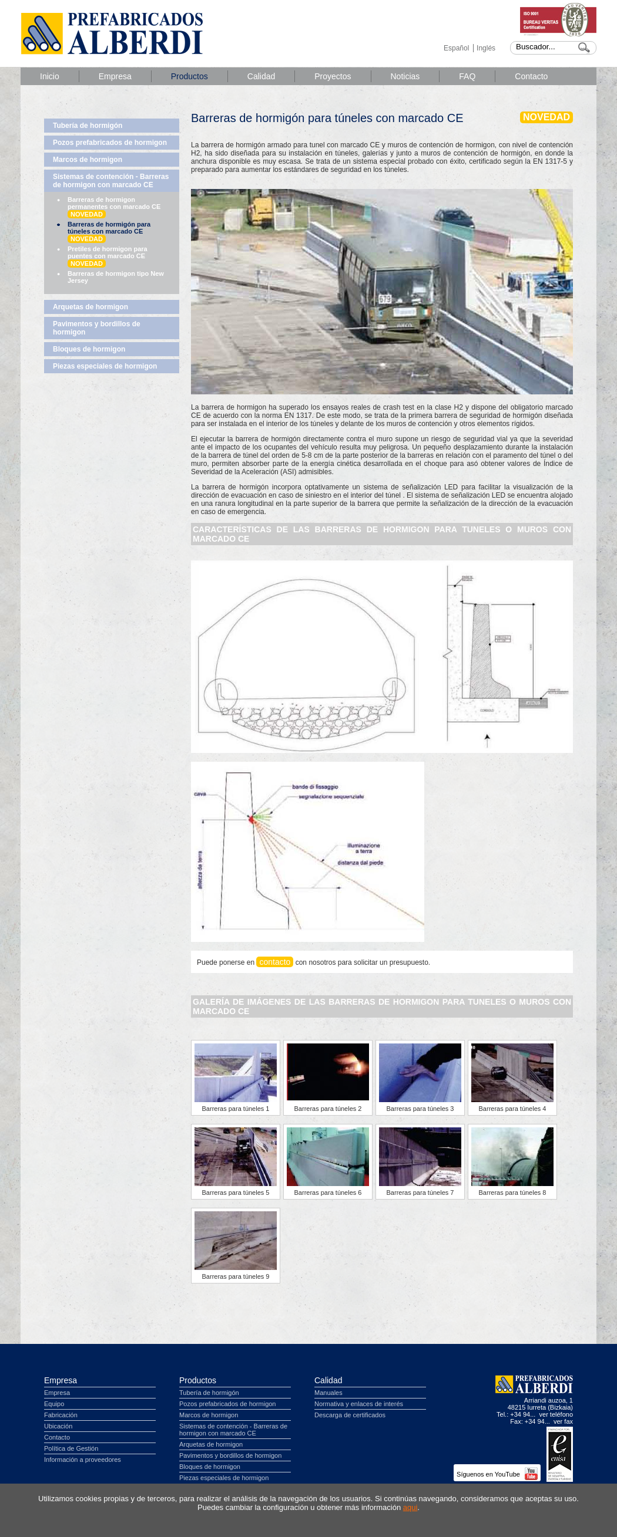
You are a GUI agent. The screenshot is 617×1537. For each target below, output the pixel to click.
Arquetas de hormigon (90, 307)
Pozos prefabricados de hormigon (110, 143)
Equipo (54, 1403)
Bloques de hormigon (89, 349)
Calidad (261, 76)
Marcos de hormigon (87, 160)
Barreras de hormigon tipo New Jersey (116, 277)
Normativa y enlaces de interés (358, 1403)
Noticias (405, 76)
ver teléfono (556, 1414)
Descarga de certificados (349, 1414)
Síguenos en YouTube (497, 1474)
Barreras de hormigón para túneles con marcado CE (109, 232)
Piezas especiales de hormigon (105, 366)
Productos (189, 76)
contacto (274, 962)
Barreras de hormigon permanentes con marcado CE (114, 207)
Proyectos (332, 76)
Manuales (328, 1392)
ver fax (563, 1421)
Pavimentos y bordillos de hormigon (96, 328)
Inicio (49, 76)
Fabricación (61, 1414)
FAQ (467, 76)
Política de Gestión (71, 1448)
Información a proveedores (82, 1459)
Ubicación (58, 1426)
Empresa (115, 76)
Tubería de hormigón (87, 125)
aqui (410, 1507)
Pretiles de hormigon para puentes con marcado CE (107, 256)
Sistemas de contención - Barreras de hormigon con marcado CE (111, 181)
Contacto (531, 76)
